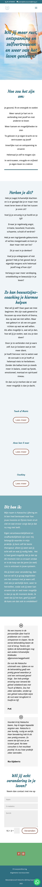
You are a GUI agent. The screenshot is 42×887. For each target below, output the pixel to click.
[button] (37, 882)
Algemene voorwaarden (19, 873)
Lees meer (21, 420)
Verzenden (29, 830)
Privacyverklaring (20, 869)
